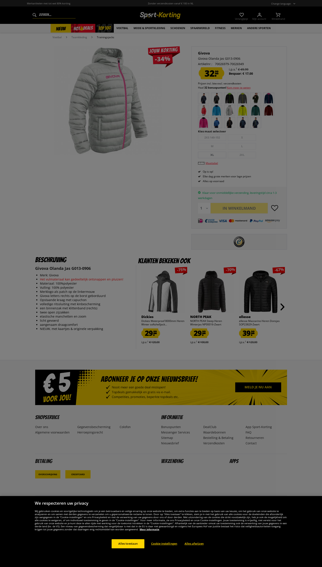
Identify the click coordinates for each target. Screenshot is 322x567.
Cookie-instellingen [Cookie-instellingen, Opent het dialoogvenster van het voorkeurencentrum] (164, 544)
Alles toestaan (128, 544)
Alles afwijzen (194, 544)
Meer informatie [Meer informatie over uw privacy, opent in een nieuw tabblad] (149, 529)
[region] (161, 531)
